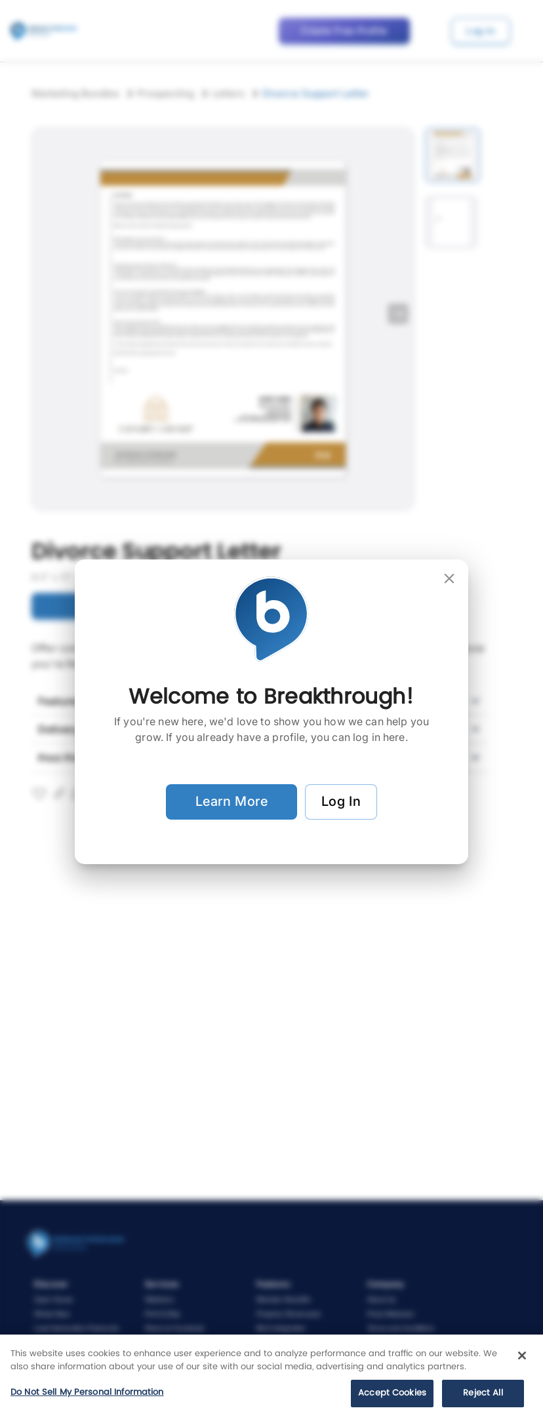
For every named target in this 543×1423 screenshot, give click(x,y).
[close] (449, 578)
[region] (271, 1379)
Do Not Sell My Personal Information (87, 1392)
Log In (341, 802)
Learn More (231, 802)
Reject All (482, 1393)
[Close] (522, 1355)
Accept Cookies (392, 1393)
